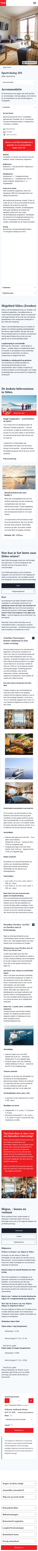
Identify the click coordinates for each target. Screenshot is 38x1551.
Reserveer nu (19, 1430)
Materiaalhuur (19, 1242)
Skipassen (19, 1231)
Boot (18, 586)
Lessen (19, 1236)
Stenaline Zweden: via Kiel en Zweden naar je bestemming (16, 927)
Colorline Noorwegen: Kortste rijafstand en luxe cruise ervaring (16, 641)
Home (4, 67)
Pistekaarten (19, 82)
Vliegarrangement (18, 591)
